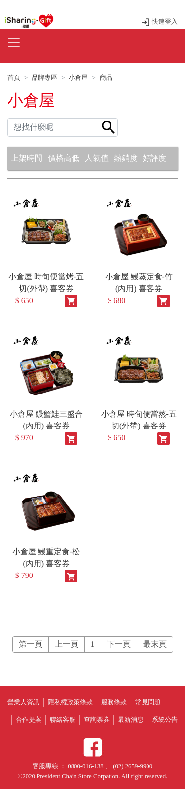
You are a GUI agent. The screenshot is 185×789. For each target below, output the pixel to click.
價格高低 (63, 158)
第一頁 (30, 644)
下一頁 (119, 644)
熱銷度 (126, 158)
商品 (106, 77)
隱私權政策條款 (70, 702)
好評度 (154, 158)
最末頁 (155, 644)
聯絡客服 (62, 719)
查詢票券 (97, 719)
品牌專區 (44, 77)
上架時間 (26, 158)
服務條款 (114, 702)
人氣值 (97, 158)
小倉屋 (78, 77)
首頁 (13, 77)
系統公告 (165, 719)
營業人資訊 (23, 702)
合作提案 (28, 719)
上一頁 (66, 644)
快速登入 (159, 21)
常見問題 (148, 702)
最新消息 (131, 719)
